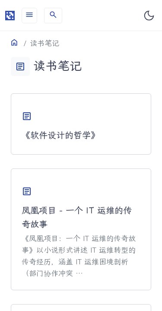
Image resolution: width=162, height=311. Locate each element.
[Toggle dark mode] (149, 15)
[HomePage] (10, 15)
